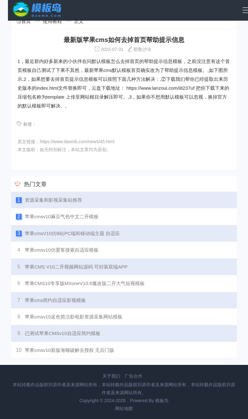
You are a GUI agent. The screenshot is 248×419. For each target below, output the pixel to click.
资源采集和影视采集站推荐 (53, 200)
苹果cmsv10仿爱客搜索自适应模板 (62, 250)
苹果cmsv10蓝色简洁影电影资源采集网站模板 (73, 316)
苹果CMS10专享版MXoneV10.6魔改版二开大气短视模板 (85, 283)
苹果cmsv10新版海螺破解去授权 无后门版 (69, 350)
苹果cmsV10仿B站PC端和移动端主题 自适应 (72, 233)
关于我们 (111, 376)
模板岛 (162, 400)
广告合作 (133, 376)
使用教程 (52, 21)
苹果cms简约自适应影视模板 (55, 300)
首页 (26, 21)
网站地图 (124, 408)
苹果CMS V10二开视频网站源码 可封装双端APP (76, 266)
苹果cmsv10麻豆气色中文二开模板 (62, 216)
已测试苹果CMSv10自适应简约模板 (62, 333)
